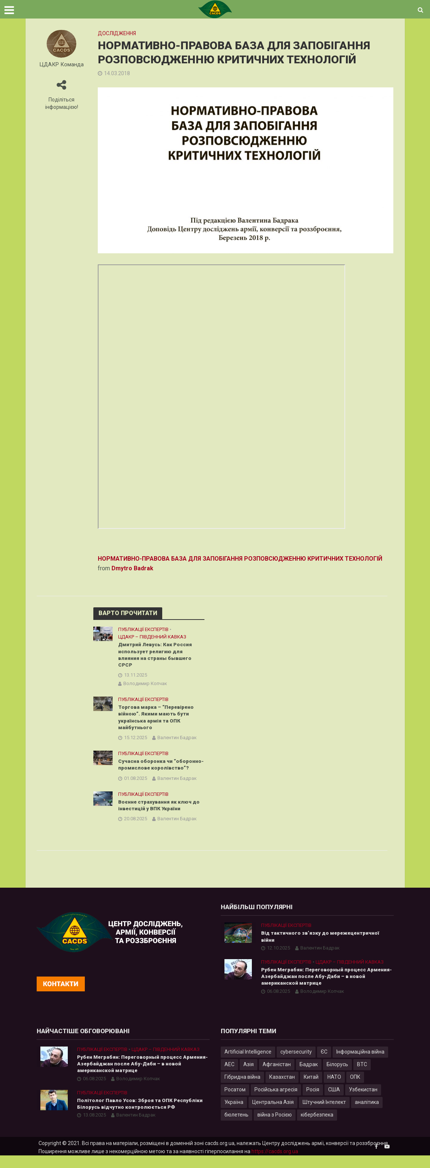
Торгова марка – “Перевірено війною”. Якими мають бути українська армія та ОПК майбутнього (157, 719)
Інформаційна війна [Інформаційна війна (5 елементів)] (360, 1064)
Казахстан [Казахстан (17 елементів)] (282, 1089)
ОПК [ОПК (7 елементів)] (355, 1089)
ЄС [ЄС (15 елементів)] (324, 1064)
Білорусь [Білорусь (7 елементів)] (337, 1076)
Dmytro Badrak (132, 568)
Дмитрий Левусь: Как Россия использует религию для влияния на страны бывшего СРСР (157, 655)
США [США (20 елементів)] (334, 1102)
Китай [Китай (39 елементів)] (311, 1089)
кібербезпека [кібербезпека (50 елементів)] (317, 1127)
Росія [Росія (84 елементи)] (312, 1102)
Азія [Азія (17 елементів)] (248, 1076)
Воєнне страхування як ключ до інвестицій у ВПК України (159, 815)
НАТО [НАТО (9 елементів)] (334, 1089)
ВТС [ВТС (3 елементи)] (362, 1076)
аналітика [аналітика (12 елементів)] (367, 1114)
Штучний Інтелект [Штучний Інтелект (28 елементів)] (324, 1114)
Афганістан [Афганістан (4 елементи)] (277, 1076)
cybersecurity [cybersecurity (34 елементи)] (296, 1064)
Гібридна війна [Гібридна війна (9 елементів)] (242, 1089)
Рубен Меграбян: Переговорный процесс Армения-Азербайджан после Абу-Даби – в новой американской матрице (319, 988)
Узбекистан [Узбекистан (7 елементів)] (363, 1102)
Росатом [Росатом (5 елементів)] (235, 1102)
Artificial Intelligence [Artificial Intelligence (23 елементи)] (247, 1064)
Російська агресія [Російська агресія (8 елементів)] (275, 1102)
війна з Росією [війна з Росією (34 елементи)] (274, 1127)
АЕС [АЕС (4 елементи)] (229, 1076)
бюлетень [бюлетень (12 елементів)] (236, 1127)
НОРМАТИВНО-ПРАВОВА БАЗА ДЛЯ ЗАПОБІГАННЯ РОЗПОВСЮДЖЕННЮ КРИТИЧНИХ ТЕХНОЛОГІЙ (240, 558)
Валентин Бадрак (177, 740)
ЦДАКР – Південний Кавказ (152, 637)
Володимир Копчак (145, 685)
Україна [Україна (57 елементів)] (233, 1114)
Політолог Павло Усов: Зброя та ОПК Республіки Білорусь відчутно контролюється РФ (141, 1117)
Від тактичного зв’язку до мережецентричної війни (322, 947)
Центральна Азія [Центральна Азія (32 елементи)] (273, 1114)
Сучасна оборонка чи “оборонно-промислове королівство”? (154, 771)
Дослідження (117, 33)
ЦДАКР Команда (62, 64)
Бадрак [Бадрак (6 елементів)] (309, 1076)
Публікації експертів (143, 629)
